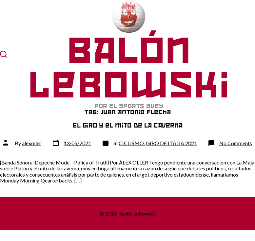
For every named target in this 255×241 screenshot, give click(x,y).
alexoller (31, 143)
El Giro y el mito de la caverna (128, 125)
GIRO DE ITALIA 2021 (171, 143)
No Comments (235, 143)
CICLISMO (131, 143)
